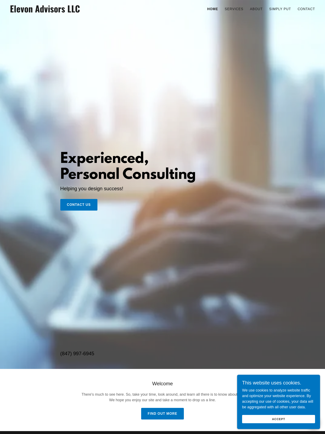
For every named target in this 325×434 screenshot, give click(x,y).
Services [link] (234, 9)
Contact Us (79, 204)
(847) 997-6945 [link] (77, 353)
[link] (63, 11)
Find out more (162, 413)
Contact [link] (306, 9)
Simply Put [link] (280, 9)
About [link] (256, 9)
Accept (278, 419)
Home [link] (212, 9)
